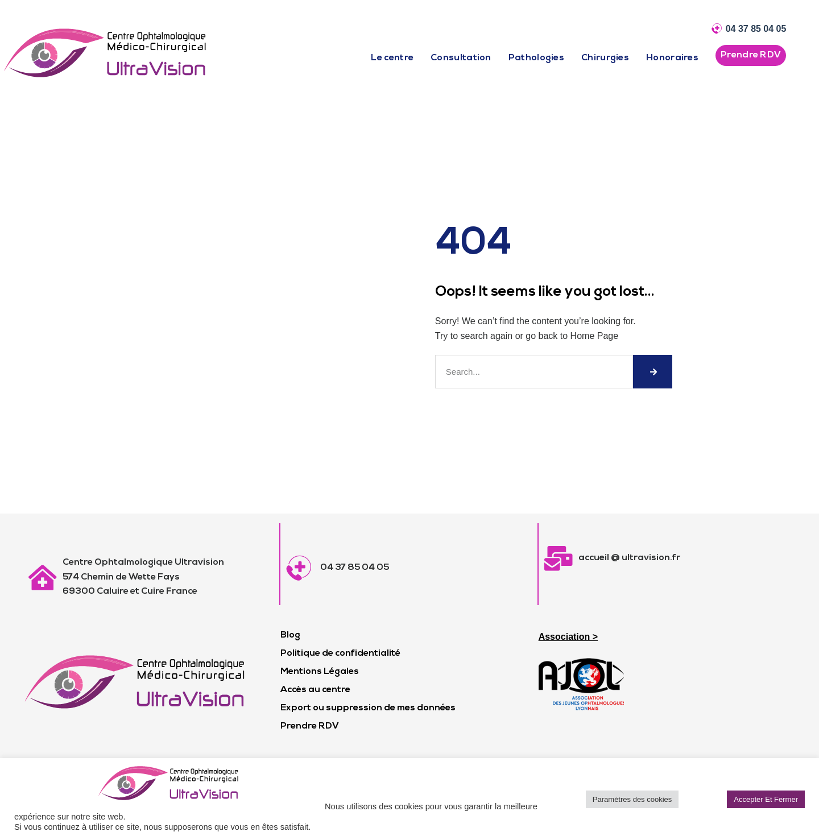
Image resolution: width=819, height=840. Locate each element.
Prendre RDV (309, 726)
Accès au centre (315, 689)
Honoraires (672, 58)
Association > (568, 637)
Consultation (461, 58)
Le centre (392, 58)
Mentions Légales (319, 671)
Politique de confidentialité (340, 653)
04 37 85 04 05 (756, 29)
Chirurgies (605, 58)
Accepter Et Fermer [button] (766, 799)
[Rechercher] (653, 371)
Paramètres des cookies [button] (632, 799)
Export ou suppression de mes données (368, 708)
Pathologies (536, 58)
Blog (290, 635)
